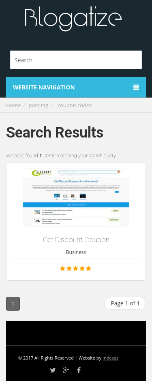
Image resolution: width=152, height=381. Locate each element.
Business (76, 252)
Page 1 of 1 (125, 303)
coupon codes (75, 105)
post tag (39, 105)
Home (13, 105)
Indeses (110, 358)
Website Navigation (76, 87)
